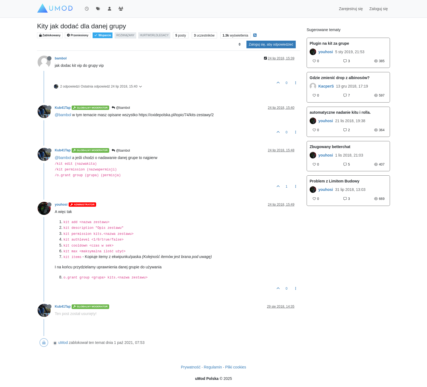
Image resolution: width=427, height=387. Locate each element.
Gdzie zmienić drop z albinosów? (340, 78)
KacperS (326, 86)
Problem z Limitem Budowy (334, 181)
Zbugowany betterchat (330, 147)
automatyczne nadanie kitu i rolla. (340, 112)
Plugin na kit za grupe (329, 43)
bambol (61, 58)
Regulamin (213, 367)
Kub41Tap (63, 108)
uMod (63, 342)
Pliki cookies (235, 367)
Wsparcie (102, 35)
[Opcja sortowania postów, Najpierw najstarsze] (239, 44)
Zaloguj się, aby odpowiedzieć (271, 44)
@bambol (121, 108)
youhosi (61, 204)
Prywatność (190, 367)
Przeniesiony (78, 35)
